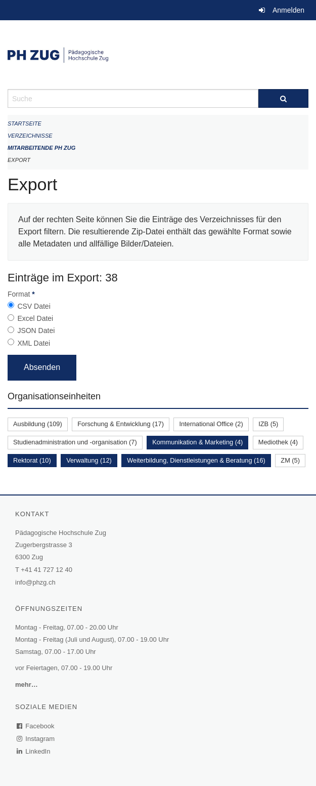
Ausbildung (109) (37, 424)
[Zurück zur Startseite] (158, 54)
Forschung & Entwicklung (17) (120, 424)
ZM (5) (290, 460)
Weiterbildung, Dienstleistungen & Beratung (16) (196, 460)
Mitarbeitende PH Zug (41, 148)
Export (19, 160)
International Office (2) (211, 424)
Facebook (36, 726)
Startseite (24, 123)
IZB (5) (268, 424)
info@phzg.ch (35, 582)
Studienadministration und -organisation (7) (75, 442)
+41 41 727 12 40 (46, 569)
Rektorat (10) (32, 460)
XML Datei (33, 343)
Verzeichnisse (30, 136)
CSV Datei (33, 306)
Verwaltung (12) (89, 460)
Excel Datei (35, 318)
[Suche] (283, 98)
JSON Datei (36, 330)
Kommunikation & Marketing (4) (197, 442)
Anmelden (288, 10)
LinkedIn (34, 751)
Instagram (36, 738)
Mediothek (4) (278, 442)
